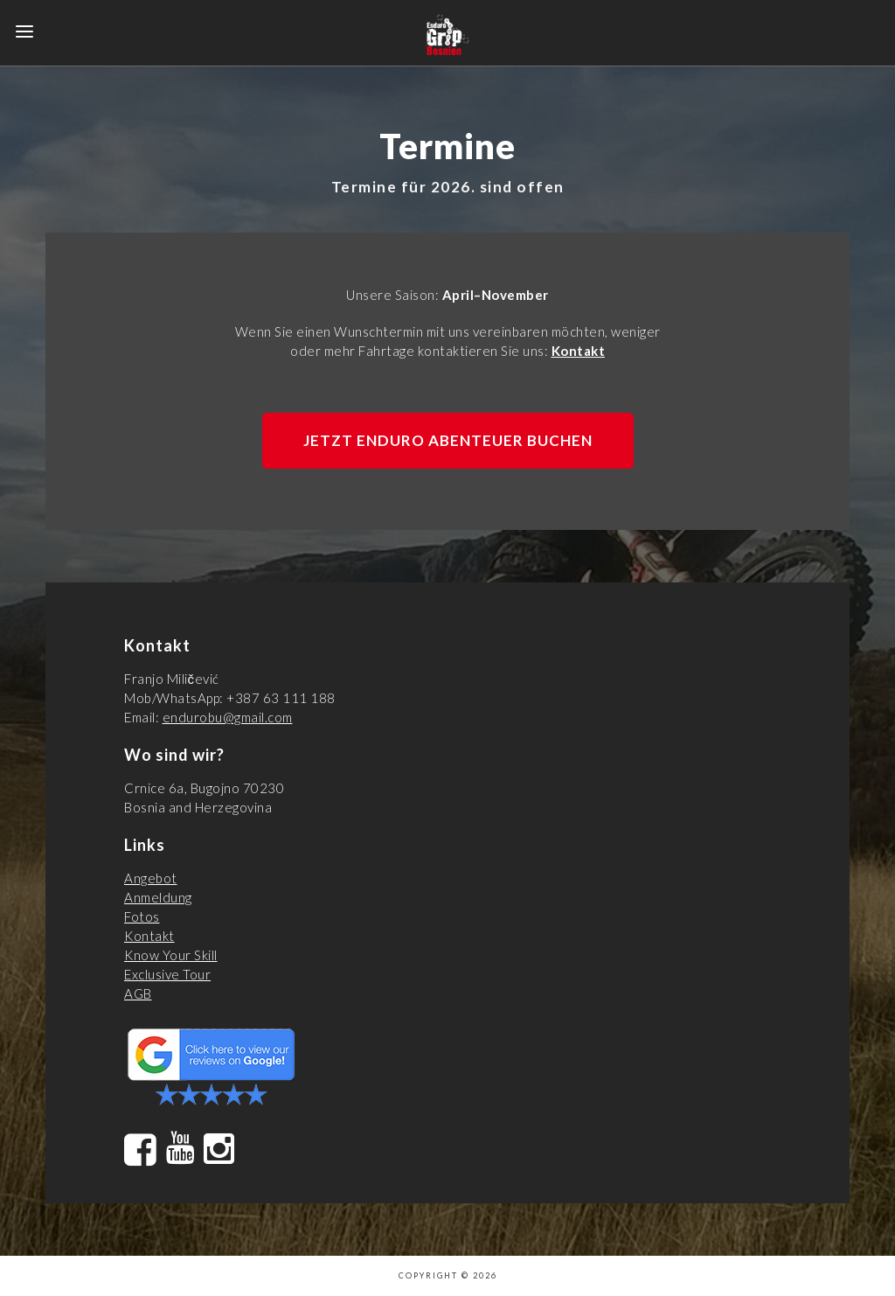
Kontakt (579, 351)
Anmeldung (158, 897)
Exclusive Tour (167, 974)
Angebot (150, 878)
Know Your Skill (171, 955)
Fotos (142, 916)
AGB (138, 993)
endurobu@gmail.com (228, 717)
